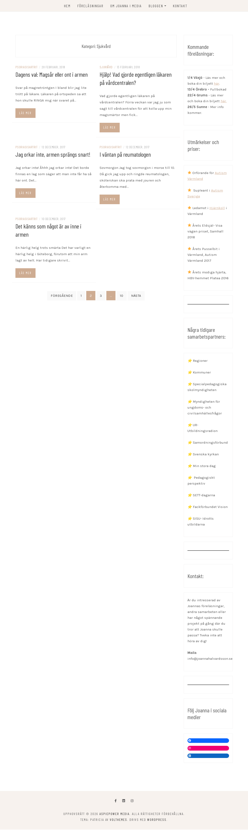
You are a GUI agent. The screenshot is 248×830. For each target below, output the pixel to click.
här (216, 84)
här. (224, 101)
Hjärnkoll (217, 208)
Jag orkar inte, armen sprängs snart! (52, 154)
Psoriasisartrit (26, 67)
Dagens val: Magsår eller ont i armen (51, 74)
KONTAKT (180, 6)
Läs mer (25, 113)
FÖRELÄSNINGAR (90, 6)
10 (121, 296)
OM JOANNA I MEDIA (126, 6)
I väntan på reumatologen (125, 154)
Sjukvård (106, 67)
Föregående (62, 296)
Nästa (136, 296)
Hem (67, 6)
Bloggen (156, 6)
